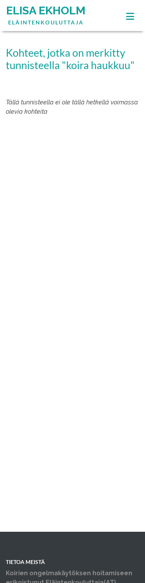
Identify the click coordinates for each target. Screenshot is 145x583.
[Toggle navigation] (130, 16)
